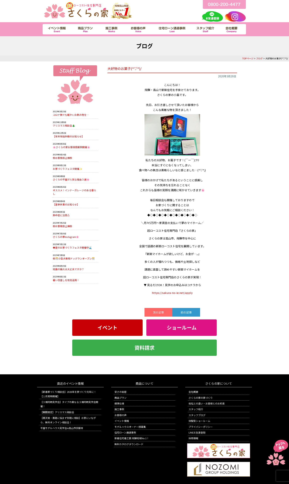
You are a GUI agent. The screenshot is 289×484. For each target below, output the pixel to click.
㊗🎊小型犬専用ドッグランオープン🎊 (74, 258)
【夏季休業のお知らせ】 (66, 204)
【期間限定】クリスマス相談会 (57, 412)
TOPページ (247, 58)
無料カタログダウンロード (128, 444)
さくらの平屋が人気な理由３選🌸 (71, 179)
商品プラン (120, 397)
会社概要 (193, 392)
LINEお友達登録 (197, 432)
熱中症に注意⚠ (61, 215)
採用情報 (193, 438)
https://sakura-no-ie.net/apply (172, 293)
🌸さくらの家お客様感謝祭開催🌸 (71, 147)
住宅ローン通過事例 (125, 432)
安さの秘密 (120, 392)
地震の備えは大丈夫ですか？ (68, 269)
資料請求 (144, 347)
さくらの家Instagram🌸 (66, 237)
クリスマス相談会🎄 (64, 125)
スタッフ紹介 (196, 409)
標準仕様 (119, 403)
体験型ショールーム (199, 421)
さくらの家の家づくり (201, 397)
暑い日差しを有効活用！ (66, 280)
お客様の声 (120, 415)
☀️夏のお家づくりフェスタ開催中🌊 (72, 247)
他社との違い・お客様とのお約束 (207, 403)
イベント (107, 327)
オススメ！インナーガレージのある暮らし (74, 191)
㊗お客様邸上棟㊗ (62, 158)
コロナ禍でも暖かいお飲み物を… (71, 115)
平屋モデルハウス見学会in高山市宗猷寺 (61, 428)
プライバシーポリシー (201, 427)
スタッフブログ (197, 415)
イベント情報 (121, 421)
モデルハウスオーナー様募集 (130, 427)
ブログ (259, 58)
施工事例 (119, 409)
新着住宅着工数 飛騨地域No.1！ (131, 438)
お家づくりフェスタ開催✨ (67, 169)
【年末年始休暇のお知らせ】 (68, 136)
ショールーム (182, 327)
